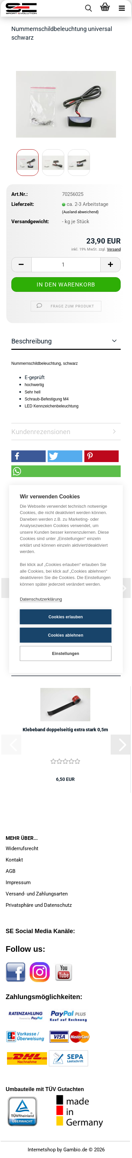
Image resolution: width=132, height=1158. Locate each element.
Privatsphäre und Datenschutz (39, 905)
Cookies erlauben (65, 617)
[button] (21, 264)
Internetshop (42, 1150)
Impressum (18, 882)
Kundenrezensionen (40, 432)
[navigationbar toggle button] (121, 8)
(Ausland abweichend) (80, 212)
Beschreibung (31, 341)
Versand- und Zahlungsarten (37, 894)
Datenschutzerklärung (41, 599)
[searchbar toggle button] (88, 8)
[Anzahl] (66, 264)
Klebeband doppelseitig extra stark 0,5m (65, 729)
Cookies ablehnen (65, 635)
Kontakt (14, 860)
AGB (10, 871)
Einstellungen (65, 653)
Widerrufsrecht (22, 849)
